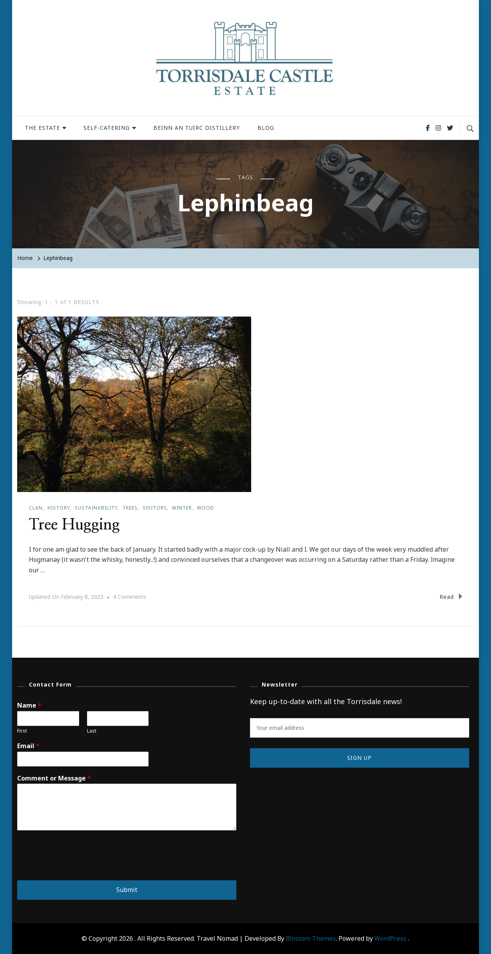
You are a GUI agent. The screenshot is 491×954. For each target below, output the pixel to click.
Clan (36, 507)
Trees (130, 507)
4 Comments (129, 596)
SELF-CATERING (106, 127)
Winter (182, 507)
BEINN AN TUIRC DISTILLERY (196, 127)
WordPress (390, 938)
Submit (126, 889)
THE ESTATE (42, 127)
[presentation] (76, 867)
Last (91, 730)
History (59, 507)
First (22, 730)
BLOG (265, 127)
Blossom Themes (311, 938)
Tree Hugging (76, 525)
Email (28, 746)
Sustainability (96, 507)
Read (451, 596)
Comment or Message (54, 778)
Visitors (155, 507)
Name (29, 705)
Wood (205, 507)
